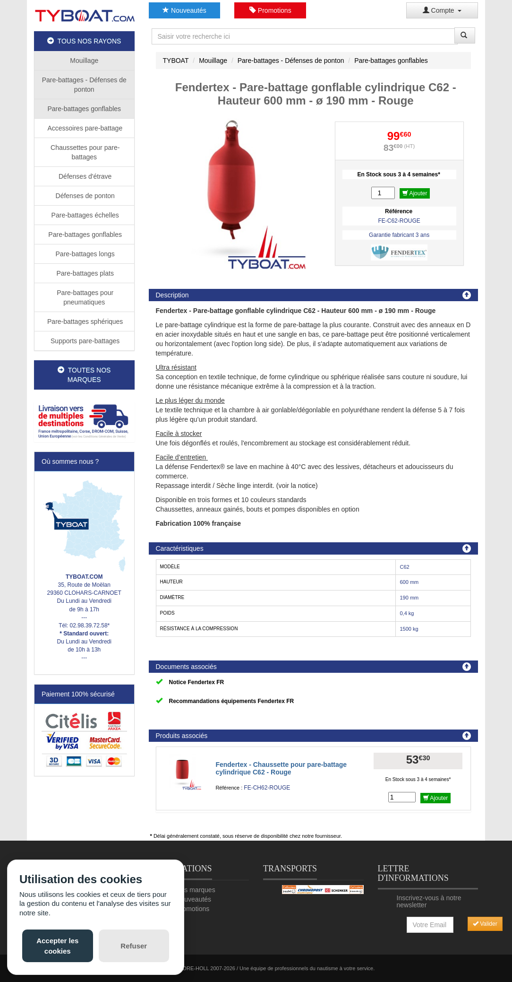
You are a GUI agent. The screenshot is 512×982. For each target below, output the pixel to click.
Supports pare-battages (84, 341)
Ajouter (414, 193)
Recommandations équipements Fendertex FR (231, 701)
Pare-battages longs (84, 254)
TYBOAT (176, 60)
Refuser (133, 946)
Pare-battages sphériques (84, 321)
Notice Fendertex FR (196, 682)
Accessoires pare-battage (84, 128)
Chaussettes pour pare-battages (84, 152)
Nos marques (195, 890)
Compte (442, 10)
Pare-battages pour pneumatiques (84, 297)
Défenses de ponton (84, 196)
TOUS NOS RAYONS (84, 41)
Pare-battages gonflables (84, 109)
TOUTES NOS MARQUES (84, 374)
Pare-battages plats (84, 273)
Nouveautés (184, 10)
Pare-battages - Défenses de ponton (84, 84)
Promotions (270, 10)
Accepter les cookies (57, 946)
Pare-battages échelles (84, 215)
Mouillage (84, 60)
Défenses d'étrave (84, 176)
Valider (485, 924)
